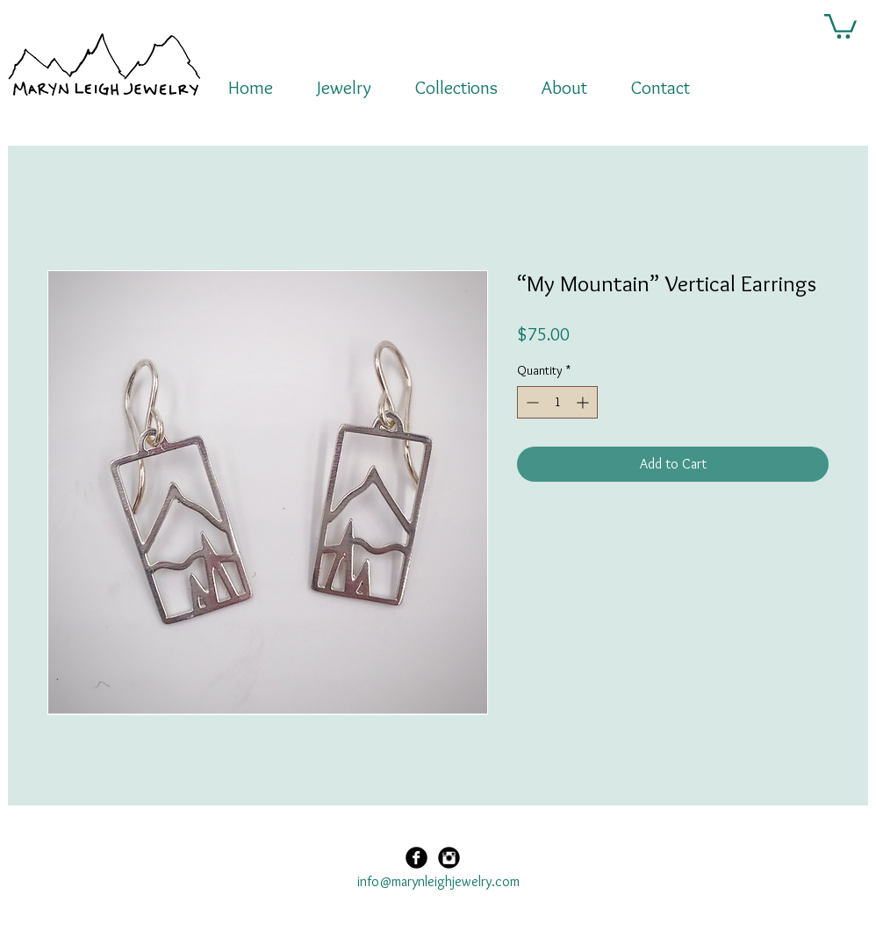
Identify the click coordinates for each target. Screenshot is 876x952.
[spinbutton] (557, 402)
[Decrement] (531, 402)
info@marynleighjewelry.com (438, 881)
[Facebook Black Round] (416, 858)
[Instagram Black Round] (449, 858)
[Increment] (584, 402)
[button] (840, 25)
